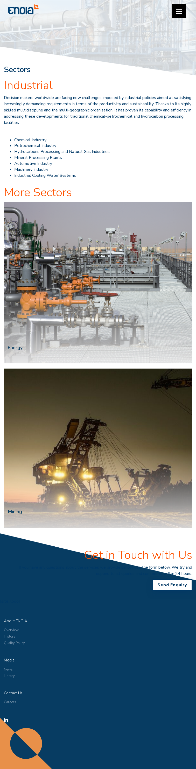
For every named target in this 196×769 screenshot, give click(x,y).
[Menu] (179, 11)
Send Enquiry (172, 585)
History (9, 636)
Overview (11, 630)
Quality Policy (14, 643)
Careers (10, 702)
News (8, 669)
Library (9, 676)
